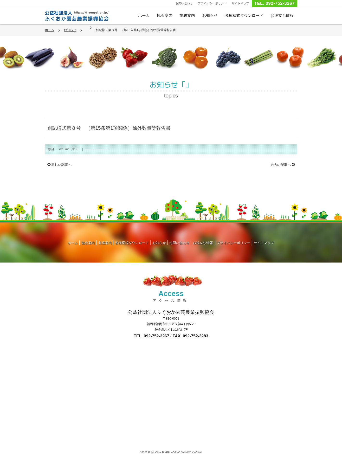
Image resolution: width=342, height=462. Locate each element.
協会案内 (164, 15)
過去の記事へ (283, 165)
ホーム (144, 15)
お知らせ (210, 15)
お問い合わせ (184, 3)
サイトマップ (240, 3)
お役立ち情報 (282, 15)
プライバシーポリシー (212, 3)
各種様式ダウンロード (244, 15)
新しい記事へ (59, 165)
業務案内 (187, 15)
